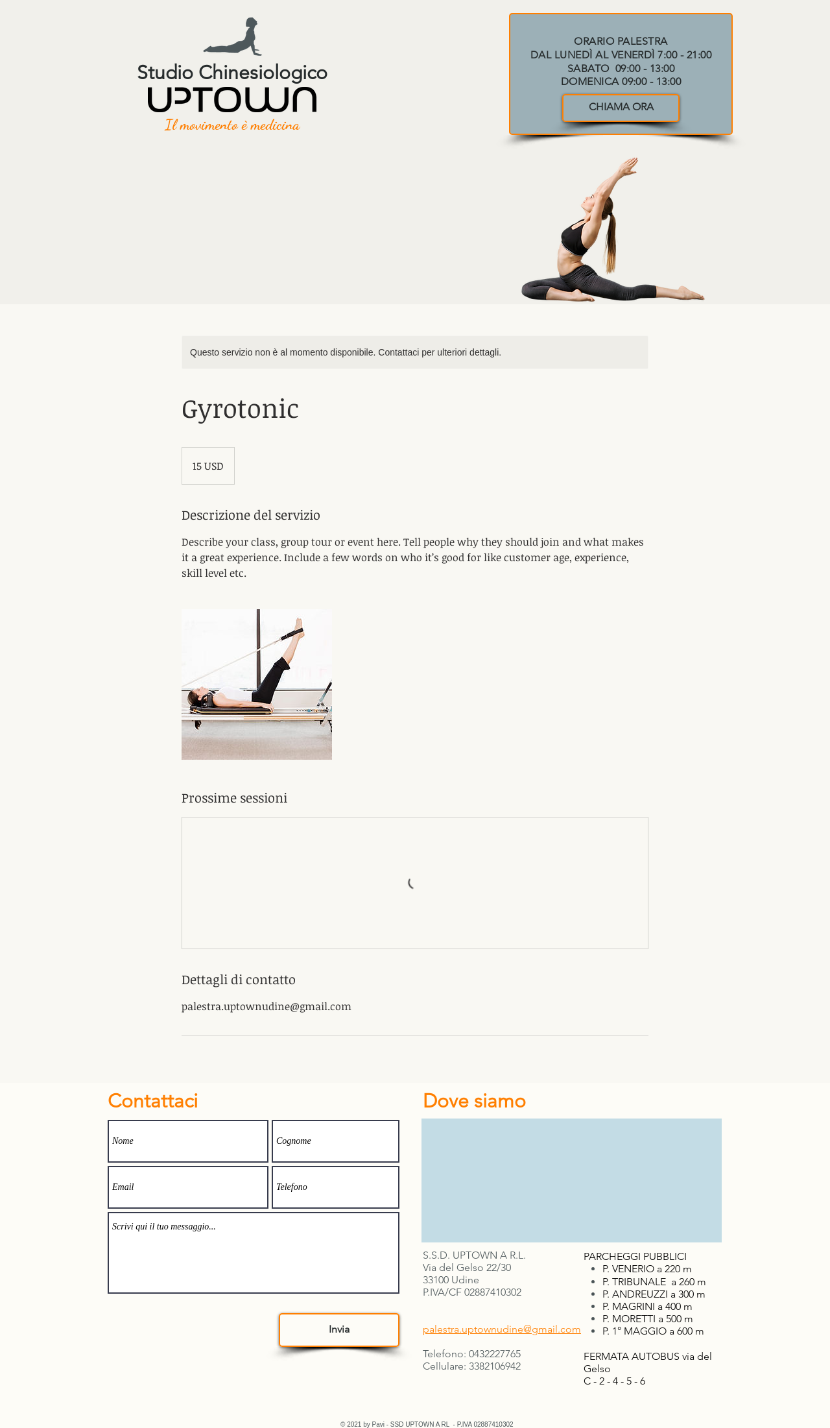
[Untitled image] (257, 684)
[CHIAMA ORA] (621, 108)
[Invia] (339, 1330)
